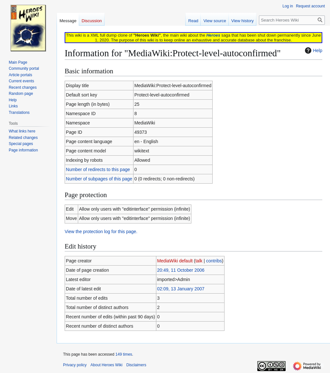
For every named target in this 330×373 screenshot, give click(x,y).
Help (312, 50)
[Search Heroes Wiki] (292, 20)
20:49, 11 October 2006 (180, 270)
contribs (214, 260)
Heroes (213, 35)
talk (198, 260)
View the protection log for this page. (101, 231)
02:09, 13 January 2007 (180, 288)
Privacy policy (75, 365)
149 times (123, 354)
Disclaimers (136, 365)
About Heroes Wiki (106, 365)
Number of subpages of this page (99, 178)
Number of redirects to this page (98, 169)
